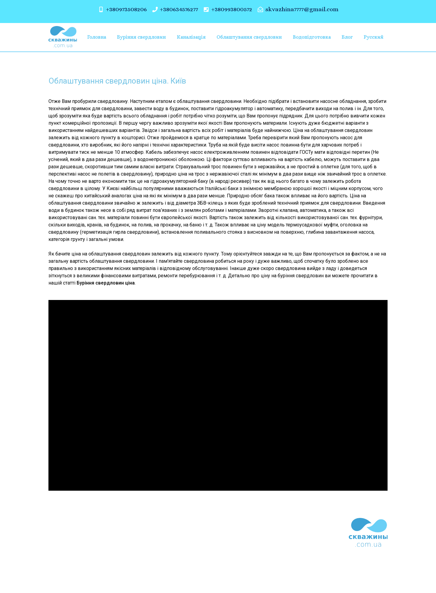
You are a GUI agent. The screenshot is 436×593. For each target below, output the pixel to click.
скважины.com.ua (158, 572)
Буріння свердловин (141, 37)
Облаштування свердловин (249, 37)
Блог (347, 37)
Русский (373, 37)
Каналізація (191, 37)
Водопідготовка (312, 37)
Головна (96, 37)
